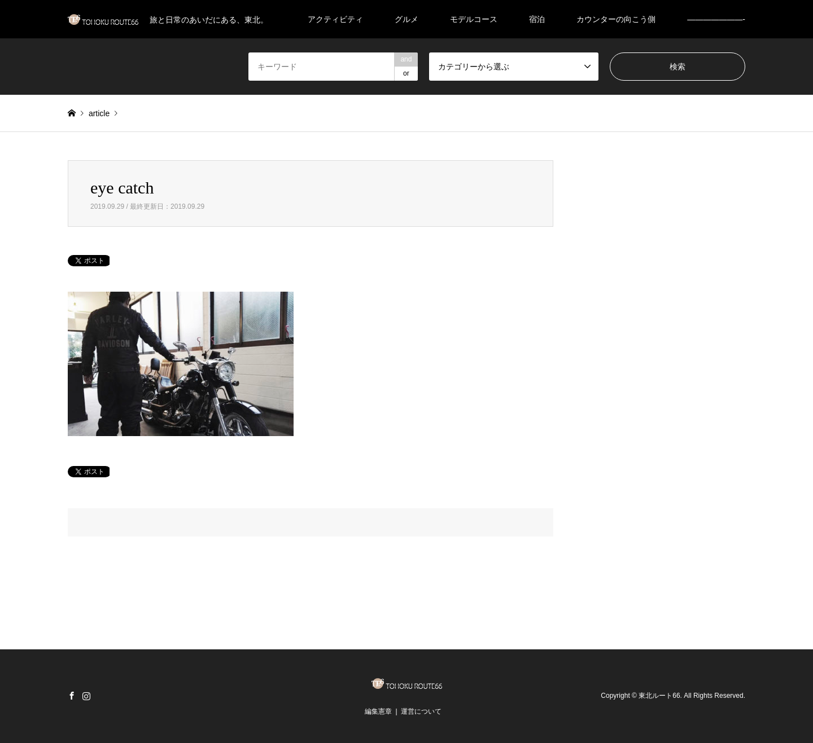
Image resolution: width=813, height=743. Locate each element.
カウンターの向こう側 (615, 19)
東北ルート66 (659, 696)
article (99, 113)
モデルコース (473, 19)
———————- (716, 19)
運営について (421, 711)
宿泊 (537, 19)
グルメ (406, 19)
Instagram (86, 696)
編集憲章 (378, 711)
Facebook (72, 696)
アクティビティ (335, 19)
